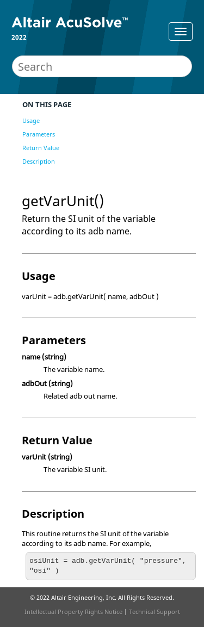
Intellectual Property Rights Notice (73, 611)
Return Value (40, 148)
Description (38, 161)
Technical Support (154, 611)
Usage (31, 120)
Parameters (38, 134)
